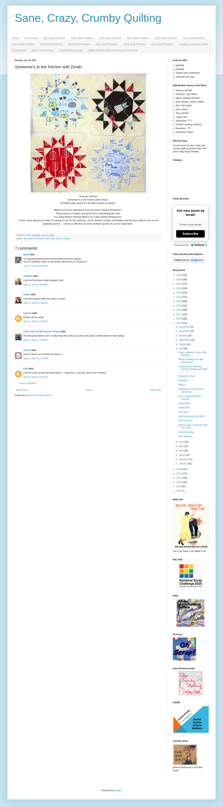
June (181, 442)
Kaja (25, 368)
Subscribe (190, 234)
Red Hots (183, 412)
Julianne (27, 276)
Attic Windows (185, 436)
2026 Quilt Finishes (54, 38)
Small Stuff (183, 407)
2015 (179, 323)
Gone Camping (185, 432)
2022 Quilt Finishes (166, 38)
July (181, 348)
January (183, 463)
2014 (179, 469)
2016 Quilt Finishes (134, 44)
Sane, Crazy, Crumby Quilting (88, 18)
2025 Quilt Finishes (82, 38)
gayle (26, 254)
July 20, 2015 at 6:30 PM (35, 266)
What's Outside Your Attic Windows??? (190, 360)
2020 (179, 301)
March (182, 455)
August (183, 344)
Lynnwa (27, 313)
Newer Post (21, 390)
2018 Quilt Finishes (79, 44)
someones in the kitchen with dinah (39, 238)
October (183, 335)
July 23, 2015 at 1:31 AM (35, 377)
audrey (26, 350)
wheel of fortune (63, 238)
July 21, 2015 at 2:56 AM (35, 303)
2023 (179, 288)
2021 (179, 297)
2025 (179, 279)
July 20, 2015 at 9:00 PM (35, 284)
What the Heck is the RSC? (192, 416)
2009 (179, 491)
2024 (179, 284)
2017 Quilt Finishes (107, 44)
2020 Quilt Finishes (23, 44)
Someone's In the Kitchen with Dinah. (191, 390)
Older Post (155, 390)
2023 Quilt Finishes (138, 38)
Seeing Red (184, 403)
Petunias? (183, 380)
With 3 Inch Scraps (43, 50)
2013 (179, 473)
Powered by (190, 245)
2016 (179, 318)
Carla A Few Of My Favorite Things (41, 331)
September (184, 340)
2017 (179, 314)
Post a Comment (28, 383)
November (184, 331)
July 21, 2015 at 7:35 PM (35, 321)
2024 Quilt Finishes (110, 38)
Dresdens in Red (186, 376)
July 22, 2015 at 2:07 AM (35, 358)
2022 (179, 292)
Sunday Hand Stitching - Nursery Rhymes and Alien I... (193, 369)
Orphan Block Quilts (71, 50)
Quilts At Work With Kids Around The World (113, 50)
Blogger (117, 790)
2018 (179, 310)
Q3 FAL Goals (185, 420)
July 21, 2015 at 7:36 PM (35, 340)
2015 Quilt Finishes (162, 44)
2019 (179, 305)
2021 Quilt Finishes (193, 38)
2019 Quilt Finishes (51, 44)
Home (15, 38)
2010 (179, 486)
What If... (182, 385)
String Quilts (19, 50)
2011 (179, 482)
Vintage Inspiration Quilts (193, 44)
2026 (179, 275)
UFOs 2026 (31, 38)
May (181, 446)
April (181, 450)
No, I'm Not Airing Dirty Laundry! (189, 397)
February (183, 459)
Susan (26, 294)
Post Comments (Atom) (40, 395)
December (184, 327)
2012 (179, 478)
